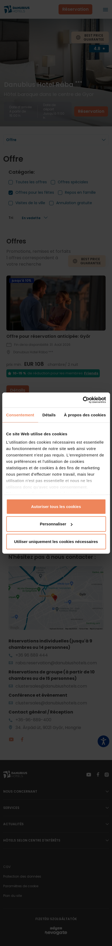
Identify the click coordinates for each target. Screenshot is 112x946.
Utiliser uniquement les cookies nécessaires (56, 541)
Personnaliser (56, 524)
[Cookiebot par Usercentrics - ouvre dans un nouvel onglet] (82, 400)
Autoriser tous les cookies (56, 506)
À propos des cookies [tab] (85, 414)
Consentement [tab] (20, 414)
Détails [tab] (49, 414)
